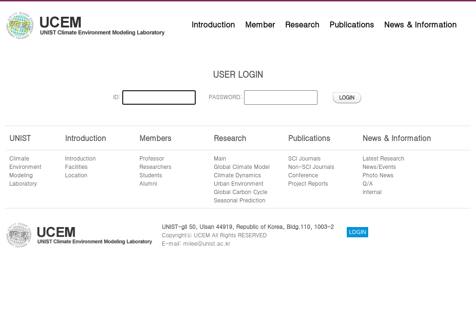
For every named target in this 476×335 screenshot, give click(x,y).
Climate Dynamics (237, 175)
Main (220, 158)
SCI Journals (304, 158)
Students (150, 175)
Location (76, 175)
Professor (151, 158)
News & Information (420, 24)
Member (260, 24)
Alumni (148, 183)
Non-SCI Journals (311, 166)
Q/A (368, 183)
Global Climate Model (242, 166)
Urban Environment (239, 183)
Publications (352, 24)
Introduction (213, 24)
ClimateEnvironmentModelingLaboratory (25, 170)
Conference (303, 175)
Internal (372, 191)
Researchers (155, 166)
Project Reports (308, 183)
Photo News (378, 175)
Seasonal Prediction (239, 200)
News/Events (379, 166)
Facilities (76, 166)
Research (302, 24)
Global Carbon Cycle (240, 191)
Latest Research (383, 158)
